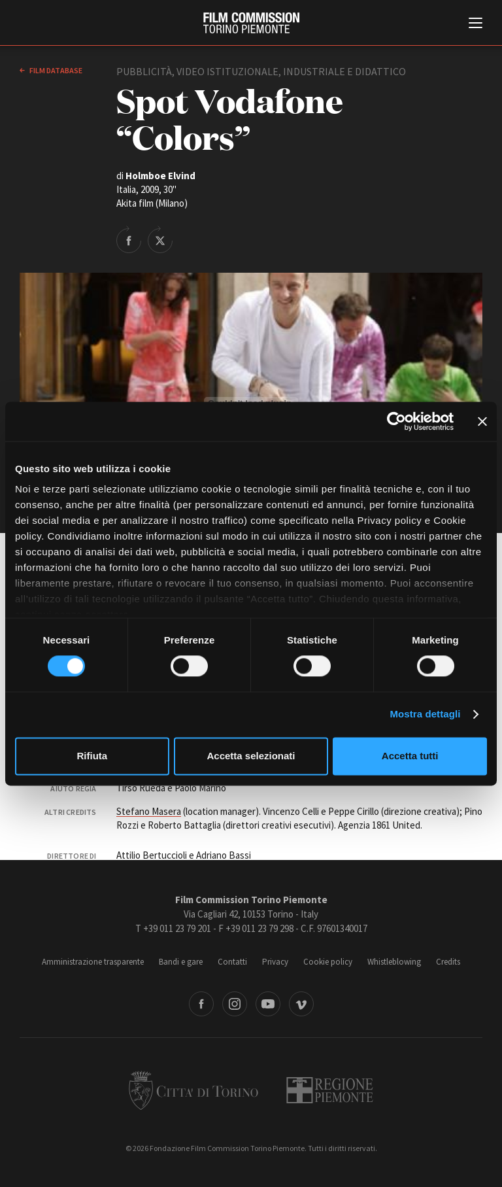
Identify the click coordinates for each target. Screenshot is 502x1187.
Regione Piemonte (329, 1090)
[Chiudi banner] (482, 421)
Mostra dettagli (425, 714)
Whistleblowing (394, 961)
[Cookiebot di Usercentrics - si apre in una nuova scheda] (396, 421)
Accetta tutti (410, 755)
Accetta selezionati (251, 755)
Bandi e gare (181, 961)
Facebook (201, 1003)
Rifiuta (91, 755)
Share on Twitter (160, 239)
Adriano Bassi (223, 855)
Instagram (234, 1003)
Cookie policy (327, 961)
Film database (55, 70)
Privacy (275, 961)
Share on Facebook (128, 239)
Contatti (232, 961)
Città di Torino (193, 1090)
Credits (448, 961)
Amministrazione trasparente (93, 961)
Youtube (268, 1003)
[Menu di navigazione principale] (475, 24)
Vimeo (301, 1003)
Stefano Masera (148, 811)
